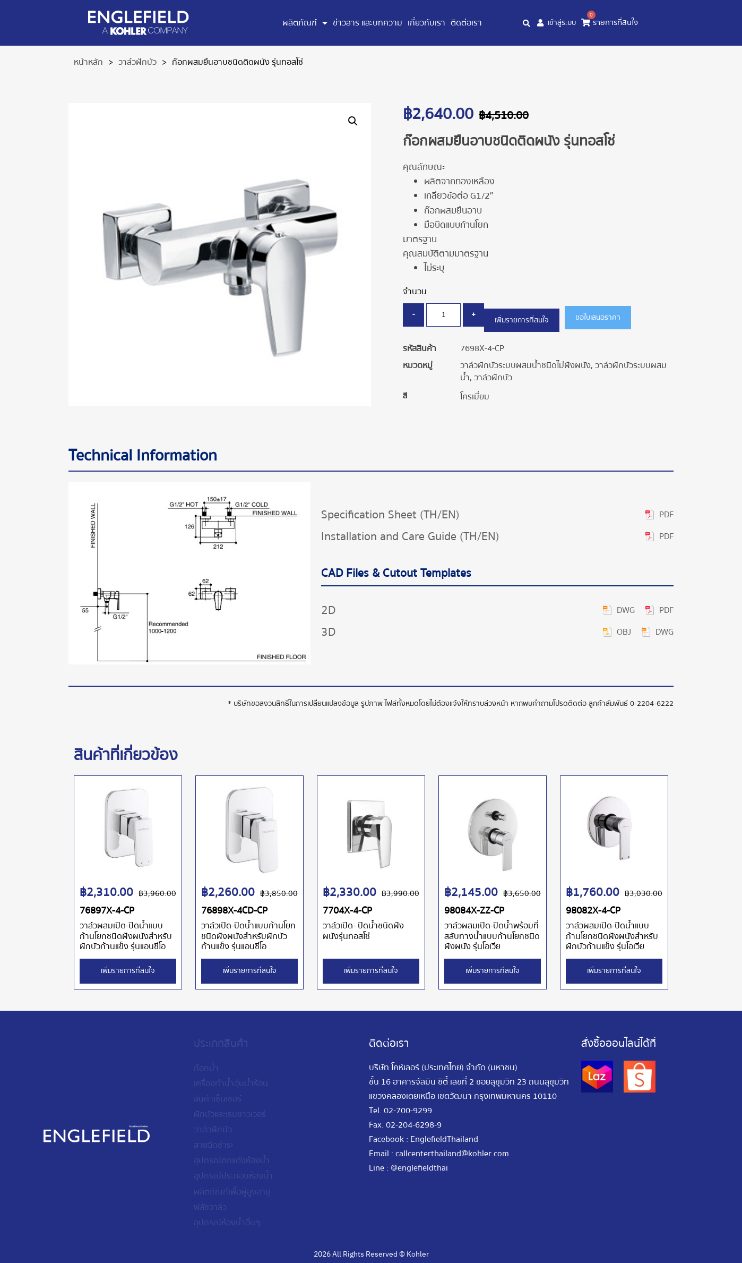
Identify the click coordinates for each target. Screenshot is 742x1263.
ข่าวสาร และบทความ (367, 23)
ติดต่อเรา (466, 23)
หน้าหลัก (88, 62)
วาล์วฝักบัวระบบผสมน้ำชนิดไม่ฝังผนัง (525, 361)
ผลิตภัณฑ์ (304, 23)
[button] (353, 121)
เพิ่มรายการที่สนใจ (527, 315)
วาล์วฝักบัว (137, 62)
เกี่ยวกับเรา (426, 23)
